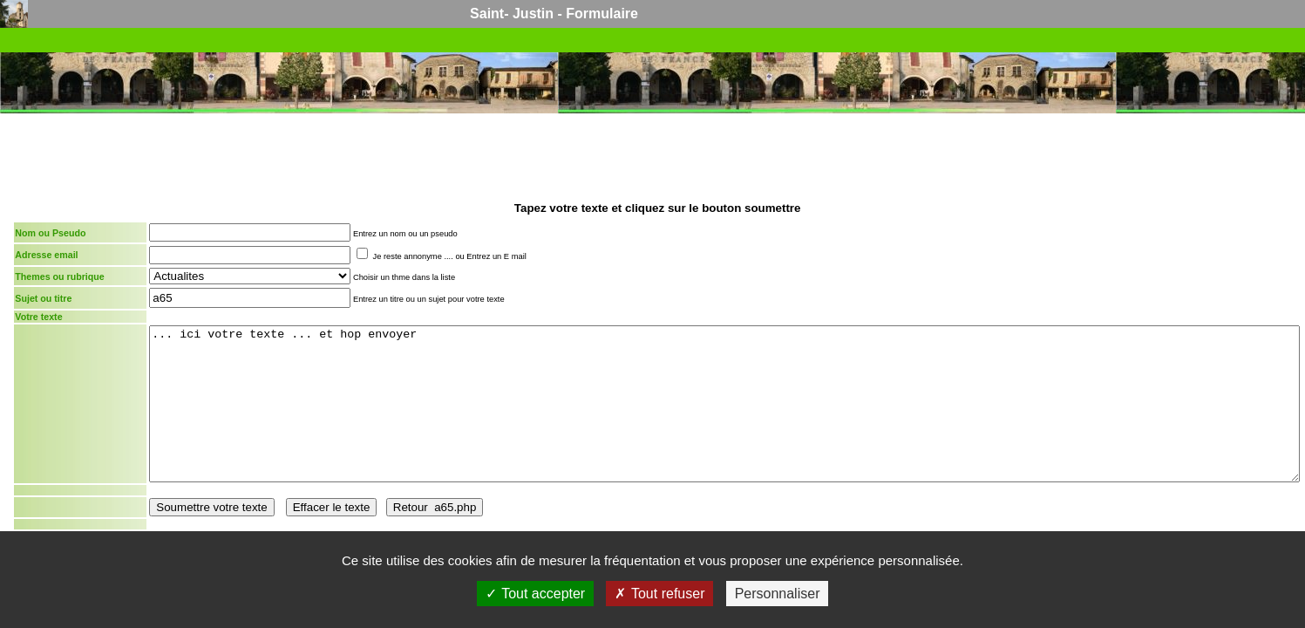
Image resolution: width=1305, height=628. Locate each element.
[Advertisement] (657, 155)
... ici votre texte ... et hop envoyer (724, 403)
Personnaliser (777, 593)
